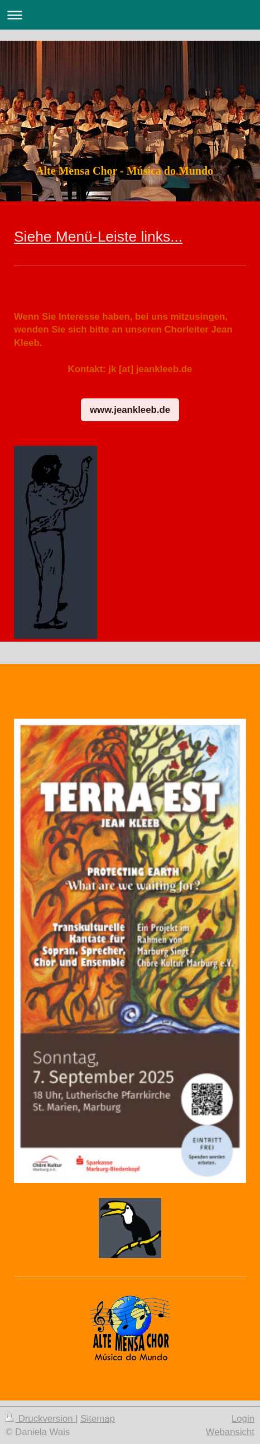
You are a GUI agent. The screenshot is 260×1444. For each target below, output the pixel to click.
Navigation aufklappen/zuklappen (130, 15)
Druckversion (40, 1418)
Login (243, 1418)
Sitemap (97, 1418)
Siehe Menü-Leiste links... (98, 236)
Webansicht (230, 1432)
